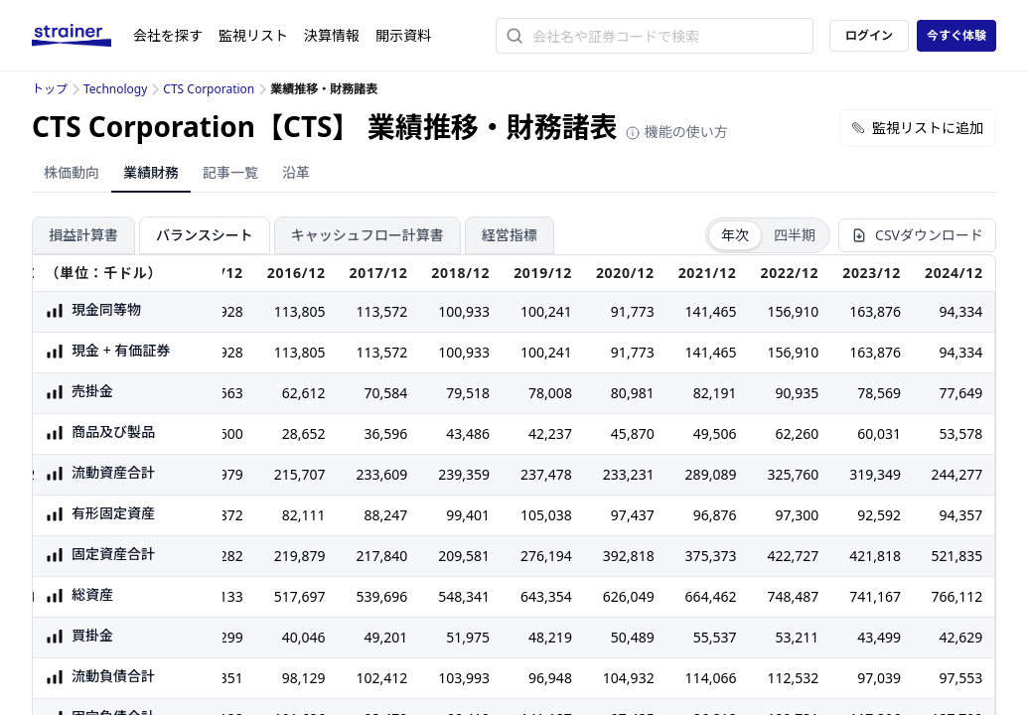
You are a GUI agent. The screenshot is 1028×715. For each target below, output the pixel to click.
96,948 (550, 677)
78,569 (879, 392)
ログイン (869, 35)
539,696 (382, 596)
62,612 (304, 392)
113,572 (382, 311)
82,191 (715, 392)
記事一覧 (230, 172)
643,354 (546, 596)
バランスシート (204, 234)
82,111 (304, 514)
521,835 (956, 555)
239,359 (464, 474)
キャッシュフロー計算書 (367, 234)
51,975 (468, 637)
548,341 (464, 596)
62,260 (796, 433)
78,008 (550, 392)
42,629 (960, 637)
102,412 (382, 677)
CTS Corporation (208, 88)
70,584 (386, 392)
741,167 (875, 596)
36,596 (386, 433)
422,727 (792, 555)
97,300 (796, 514)
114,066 (711, 677)
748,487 (792, 596)
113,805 (300, 311)
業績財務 (151, 172)
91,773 (633, 311)
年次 (735, 234)
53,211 (796, 637)
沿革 (296, 172)
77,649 (960, 392)
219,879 (300, 555)
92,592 (879, 514)
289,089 (711, 474)
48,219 (550, 637)
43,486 (468, 433)
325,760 (792, 474)
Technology (115, 88)
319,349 (875, 474)
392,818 (629, 555)
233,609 (382, 474)
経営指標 (509, 234)
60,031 (879, 433)
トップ (50, 88)
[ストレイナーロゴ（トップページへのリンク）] (82, 36)
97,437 (633, 514)
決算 (332, 35)
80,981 (633, 392)
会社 (168, 35)
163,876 (875, 311)
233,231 (629, 474)
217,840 (382, 555)
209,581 (464, 555)
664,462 (711, 596)
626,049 (629, 596)
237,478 (546, 474)
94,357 (960, 514)
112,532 (792, 677)
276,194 (546, 555)
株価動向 (71, 172)
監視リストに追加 (917, 127)
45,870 (633, 433)
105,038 (546, 514)
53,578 (960, 433)
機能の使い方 (676, 131)
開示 (403, 35)
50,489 (633, 637)
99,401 (468, 514)
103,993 (464, 677)
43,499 (879, 637)
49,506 (715, 433)
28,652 (304, 433)
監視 (253, 35)
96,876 (715, 514)
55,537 (715, 637)
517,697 (300, 596)
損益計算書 (83, 234)
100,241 (546, 311)
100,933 (464, 311)
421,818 (875, 555)
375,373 (711, 555)
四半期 (794, 234)
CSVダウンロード (917, 234)
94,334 (960, 311)
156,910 (792, 311)
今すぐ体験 (956, 35)
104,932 (629, 677)
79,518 (468, 392)
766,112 (956, 596)
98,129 (304, 677)
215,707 (300, 474)
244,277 (956, 474)
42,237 (550, 433)
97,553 (960, 677)
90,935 (796, 392)
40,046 (304, 637)
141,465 (711, 311)
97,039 (879, 677)
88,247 (386, 514)
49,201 (386, 637)
